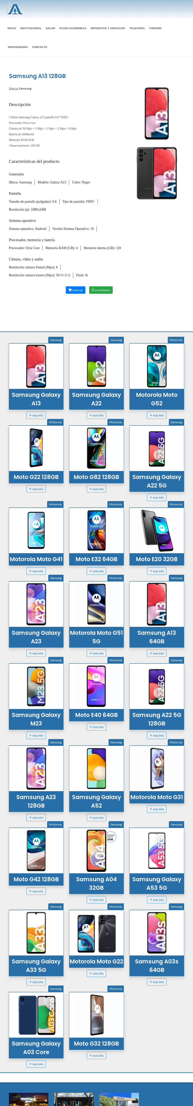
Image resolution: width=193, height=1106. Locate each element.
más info (36, 377)
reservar (75, 252)
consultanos (101, 252)
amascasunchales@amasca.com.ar (76, 1093)
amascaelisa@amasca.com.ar (118, 1093)
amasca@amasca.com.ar (25, 1093)
